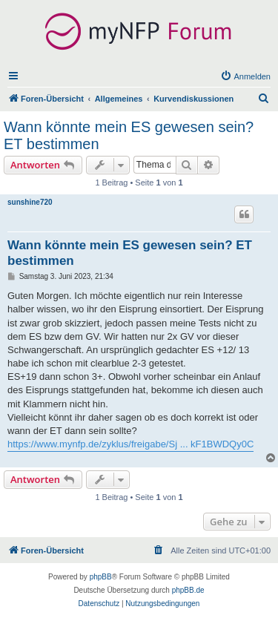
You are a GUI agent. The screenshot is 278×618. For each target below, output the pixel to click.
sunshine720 (30, 202)
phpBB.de (188, 590)
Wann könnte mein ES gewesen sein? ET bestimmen (129, 135)
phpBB (101, 577)
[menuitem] (245, 76)
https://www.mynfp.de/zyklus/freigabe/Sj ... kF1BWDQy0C (130, 444)
